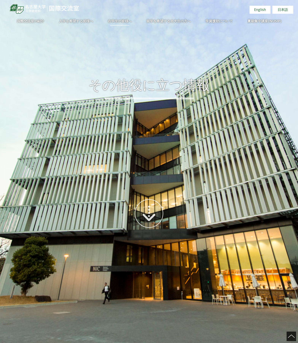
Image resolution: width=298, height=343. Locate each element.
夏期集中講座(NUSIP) (264, 21)
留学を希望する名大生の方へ (168, 21)
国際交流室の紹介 (30, 21)
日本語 (283, 9)
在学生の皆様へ (120, 21)
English (260, 9)
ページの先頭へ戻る (291, 336)
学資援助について (219, 21)
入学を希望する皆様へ (76, 21)
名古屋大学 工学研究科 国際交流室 (44, 9)
